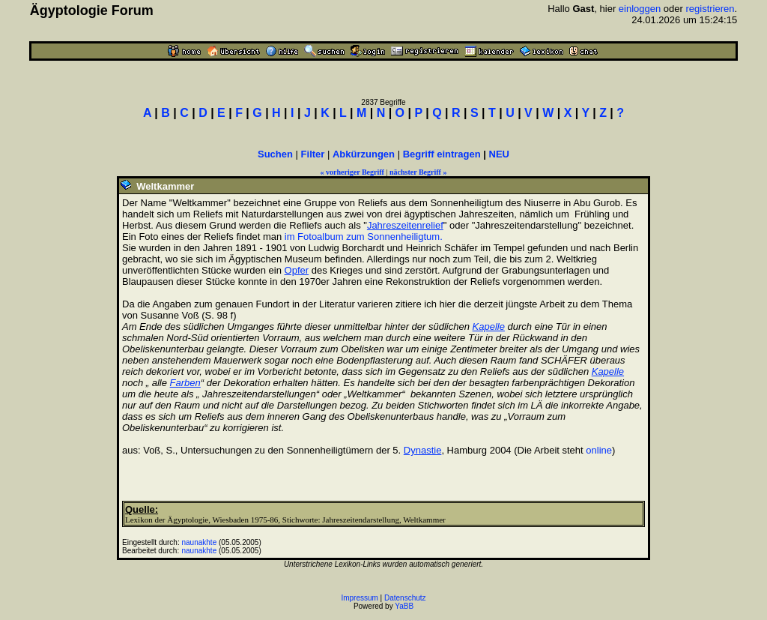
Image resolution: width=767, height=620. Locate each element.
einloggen (640, 8)
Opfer (297, 270)
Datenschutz (405, 598)
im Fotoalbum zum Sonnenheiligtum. (364, 236)
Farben (185, 382)
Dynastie (423, 450)
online (599, 450)
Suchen (275, 154)
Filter (313, 154)
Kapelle (489, 326)
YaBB (404, 606)
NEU (499, 154)
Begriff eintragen (442, 154)
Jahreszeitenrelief (405, 225)
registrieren (710, 8)
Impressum (359, 598)
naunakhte (199, 542)
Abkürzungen (364, 154)
